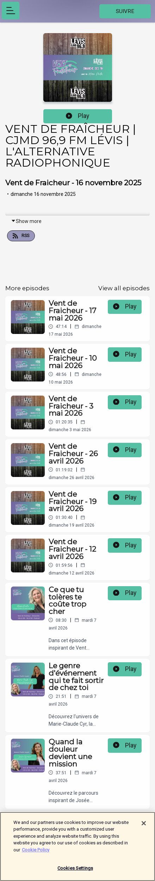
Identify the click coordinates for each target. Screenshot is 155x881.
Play (77, 115)
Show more (26, 221)
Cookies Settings (75, 871)
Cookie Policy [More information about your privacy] (35, 853)
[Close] (143, 826)
